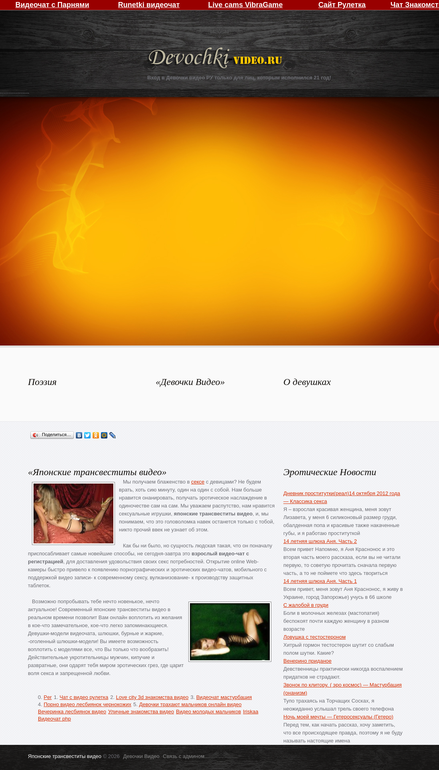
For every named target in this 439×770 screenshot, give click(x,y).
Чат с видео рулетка (83, 697)
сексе (197, 482)
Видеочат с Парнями (52, 5)
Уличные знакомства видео (141, 712)
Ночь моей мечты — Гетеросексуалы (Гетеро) (338, 717)
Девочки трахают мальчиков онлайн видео (190, 704)
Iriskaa (250, 712)
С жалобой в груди (305, 605)
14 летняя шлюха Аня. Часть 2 (320, 541)
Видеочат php (54, 719)
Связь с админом (183, 756)
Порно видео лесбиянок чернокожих (87, 704)
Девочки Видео (216, 59)
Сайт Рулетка (342, 5)
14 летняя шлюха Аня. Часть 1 (320, 581)
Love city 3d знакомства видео (152, 697)
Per (47, 697)
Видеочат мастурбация (224, 697)
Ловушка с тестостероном (314, 637)
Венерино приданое (307, 661)
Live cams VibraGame (245, 5)
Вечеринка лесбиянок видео (72, 712)
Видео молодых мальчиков (208, 712)
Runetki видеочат (149, 5)
